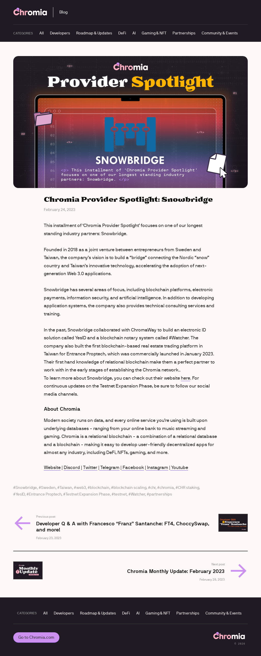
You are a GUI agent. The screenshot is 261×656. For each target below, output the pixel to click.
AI (134, 33)
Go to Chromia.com (36, 637)
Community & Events (220, 33)
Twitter (90, 467)
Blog (63, 12)
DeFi (122, 33)
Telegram (109, 467)
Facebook (133, 467)
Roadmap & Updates (94, 33)
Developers (60, 33)
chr (152, 487)
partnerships (160, 494)
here (185, 378)
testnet (120, 494)
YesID (20, 494)
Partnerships (184, 33)
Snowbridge (26, 487)
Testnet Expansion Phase (88, 494)
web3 (81, 487)
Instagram (157, 467)
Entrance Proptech (45, 494)
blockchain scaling (129, 487)
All (41, 33)
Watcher (138, 494)
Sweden (48, 487)
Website (52, 467)
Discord (72, 467)
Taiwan (66, 487)
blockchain (99, 487)
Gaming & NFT (154, 33)
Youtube (179, 467)
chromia (167, 487)
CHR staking (188, 487)
